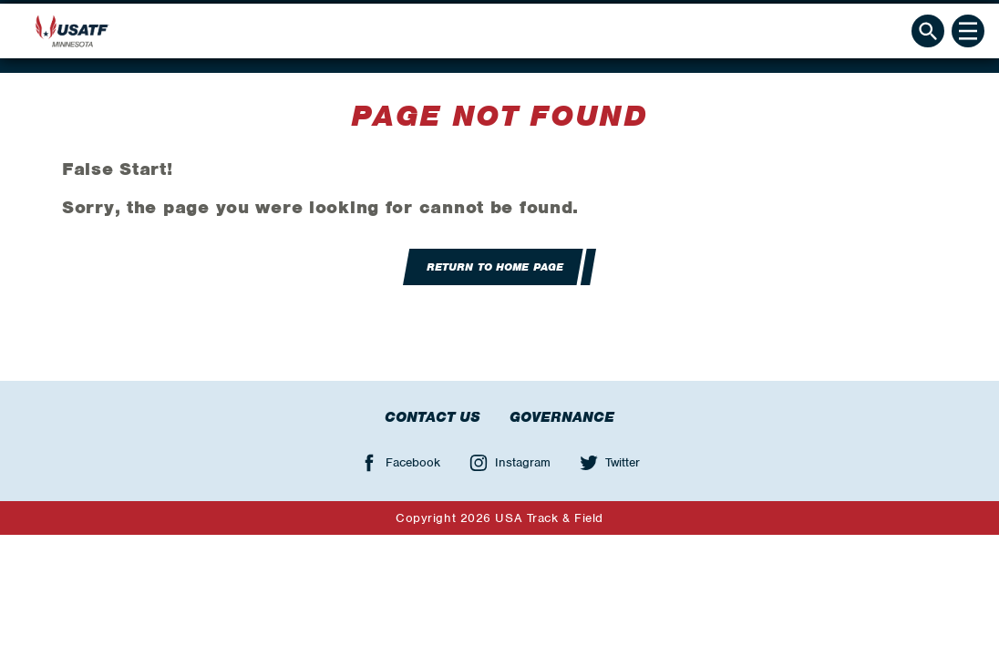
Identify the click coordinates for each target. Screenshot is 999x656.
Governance (562, 417)
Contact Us (432, 417)
